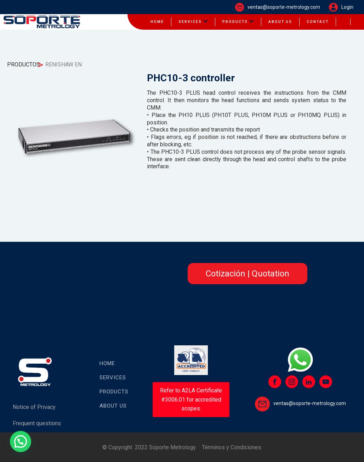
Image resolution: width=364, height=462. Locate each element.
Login (347, 7)
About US (113, 406)
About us (280, 22)
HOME (157, 22)
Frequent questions (37, 423)
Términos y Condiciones (231, 447)
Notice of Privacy (34, 407)
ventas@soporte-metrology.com (284, 7)
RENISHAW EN (63, 64)
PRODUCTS (114, 391)
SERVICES (112, 377)
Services (193, 22)
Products (238, 22)
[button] (20, 441)
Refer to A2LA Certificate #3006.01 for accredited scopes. (191, 399)
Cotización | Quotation (247, 274)
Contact (318, 22)
